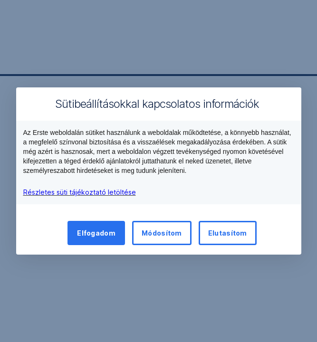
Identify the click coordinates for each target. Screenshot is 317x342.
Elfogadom (96, 233)
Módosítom (162, 233)
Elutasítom (227, 233)
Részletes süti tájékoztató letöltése (79, 192)
